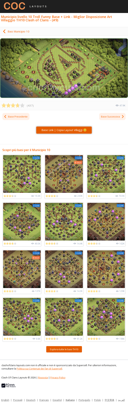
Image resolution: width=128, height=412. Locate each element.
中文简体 (109, 400)
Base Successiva (112, 116)
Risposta (43, 377)
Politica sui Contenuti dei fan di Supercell (39, 368)
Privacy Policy (57, 377)
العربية (121, 400)
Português (84, 400)
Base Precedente (16, 116)
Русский (17, 400)
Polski (97, 400)
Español (57, 400)
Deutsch (31, 400)
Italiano (70, 400)
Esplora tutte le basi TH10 (64, 349)
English (5, 400)
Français (44, 400)
